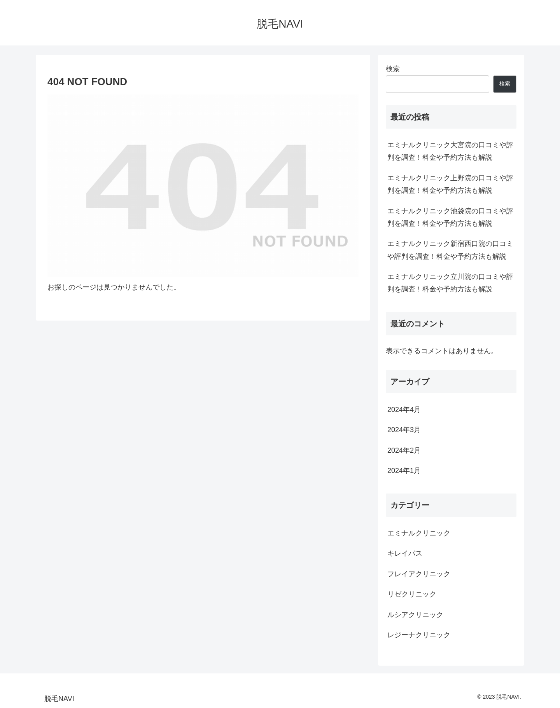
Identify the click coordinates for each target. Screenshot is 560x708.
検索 (393, 69)
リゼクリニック (411, 594)
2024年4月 (404, 409)
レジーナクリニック (418, 635)
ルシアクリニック (415, 615)
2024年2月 (404, 450)
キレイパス (404, 553)
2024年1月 (404, 470)
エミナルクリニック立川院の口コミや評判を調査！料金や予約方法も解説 (450, 283)
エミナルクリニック (418, 533)
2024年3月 (404, 430)
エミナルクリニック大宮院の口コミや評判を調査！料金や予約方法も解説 (450, 151)
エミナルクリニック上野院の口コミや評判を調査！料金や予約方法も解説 (450, 184)
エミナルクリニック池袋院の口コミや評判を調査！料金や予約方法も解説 (450, 217)
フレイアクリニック (418, 574)
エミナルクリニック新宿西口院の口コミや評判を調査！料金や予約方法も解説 (450, 250)
